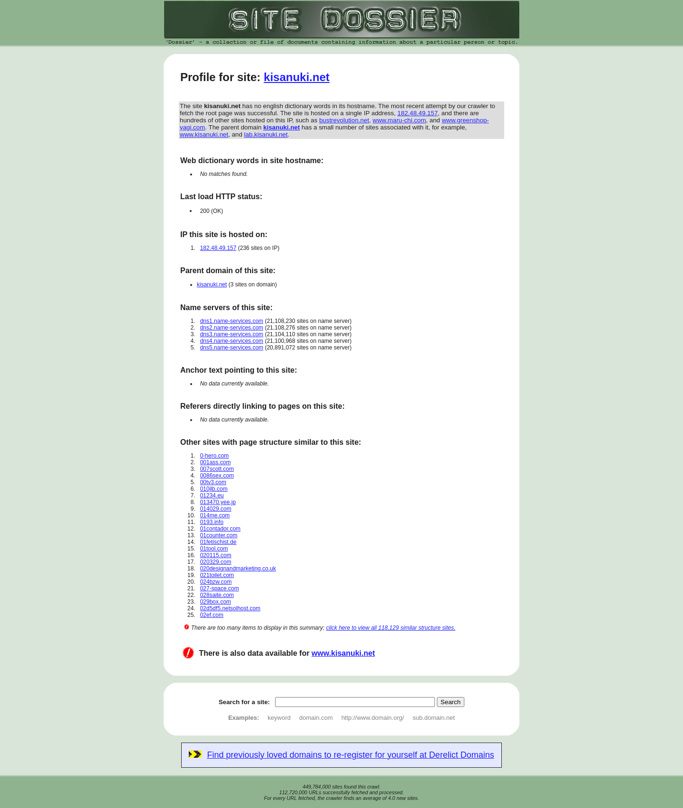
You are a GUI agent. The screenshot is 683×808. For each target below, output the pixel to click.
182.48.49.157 (417, 113)
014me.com (215, 515)
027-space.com (219, 588)
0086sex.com (217, 475)
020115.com (215, 555)
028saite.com (217, 595)
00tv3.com (213, 482)
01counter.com (219, 535)
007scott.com (217, 469)
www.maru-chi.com (399, 120)
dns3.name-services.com (231, 334)
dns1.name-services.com (231, 321)
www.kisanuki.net (204, 134)
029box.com (215, 601)
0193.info (211, 522)
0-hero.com (214, 455)
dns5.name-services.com (231, 347)
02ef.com (211, 615)
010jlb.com (214, 489)
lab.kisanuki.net (266, 134)
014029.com (215, 508)
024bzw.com (216, 581)
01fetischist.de (218, 542)
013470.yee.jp (218, 502)
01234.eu (212, 495)
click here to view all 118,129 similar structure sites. (390, 627)
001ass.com (215, 462)
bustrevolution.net (344, 120)
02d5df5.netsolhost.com (230, 608)
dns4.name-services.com (231, 341)
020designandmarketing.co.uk (238, 568)
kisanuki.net (297, 77)
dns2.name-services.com (231, 327)
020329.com (215, 562)
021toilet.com (217, 575)
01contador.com (220, 528)
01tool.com (214, 548)
